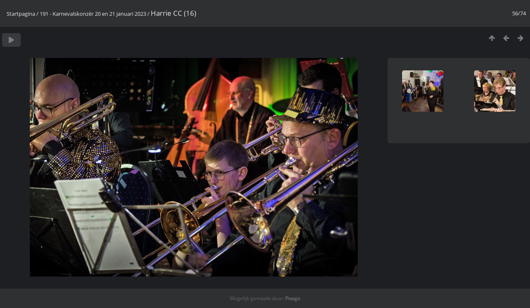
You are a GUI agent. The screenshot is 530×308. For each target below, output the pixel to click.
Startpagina (21, 13)
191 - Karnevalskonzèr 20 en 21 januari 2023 (93, 13)
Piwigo (292, 298)
